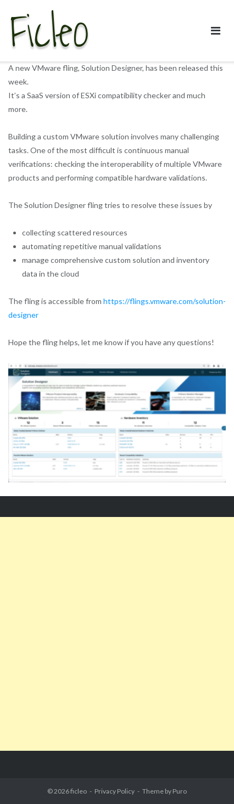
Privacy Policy (114, 791)
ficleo (78, 791)
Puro (179, 791)
